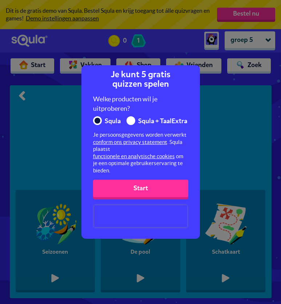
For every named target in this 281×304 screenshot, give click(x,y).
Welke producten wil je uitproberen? (125, 103)
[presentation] (140, 216)
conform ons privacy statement (130, 142)
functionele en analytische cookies (134, 156)
